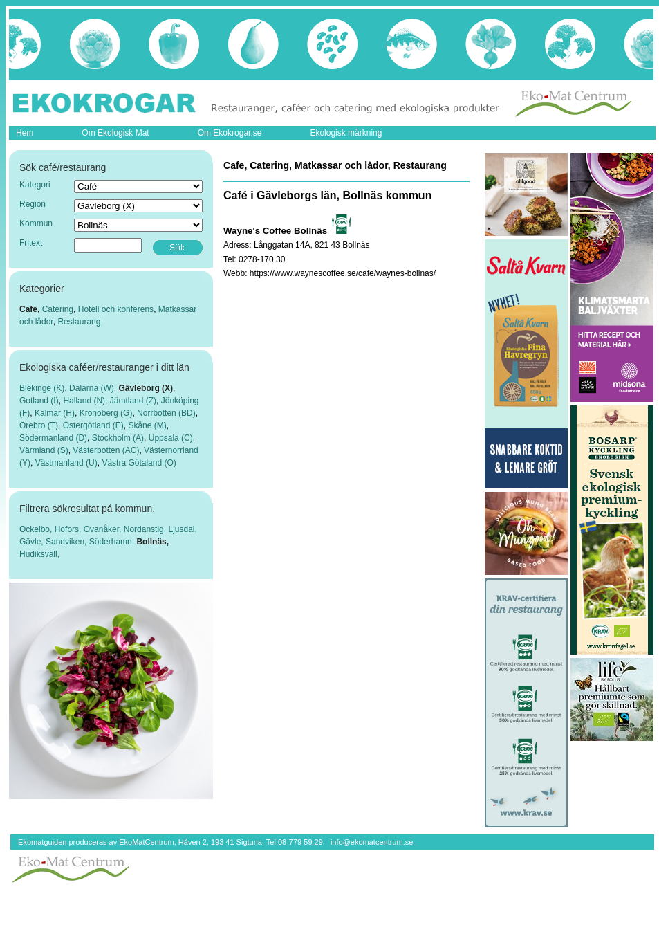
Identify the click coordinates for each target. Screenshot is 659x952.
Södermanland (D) (53, 438)
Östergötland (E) (93, 425)
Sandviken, (67, 542)
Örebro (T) (38, 425)
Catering (57, 309)
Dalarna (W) (91, 388)
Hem (24, 133)
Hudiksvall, (39, 554)
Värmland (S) (43, 450)
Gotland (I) (39, 400)
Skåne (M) (147, 425)
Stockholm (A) (118, 438)
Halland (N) (84, 400)
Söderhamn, (113, 542)
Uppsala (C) (171, 438)
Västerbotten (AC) (106, 450)
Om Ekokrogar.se (230, 133)
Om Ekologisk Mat (115, 133)
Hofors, (69, 529)
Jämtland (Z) (133, 400)
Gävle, (32, 542)
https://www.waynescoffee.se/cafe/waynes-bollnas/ (343, 273)
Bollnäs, (152, 542)
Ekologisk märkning (346, 133)
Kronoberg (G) (106, 413)
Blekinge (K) (41, 388)
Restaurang (78, 322)
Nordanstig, (146, 529)
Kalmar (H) (55, 413)
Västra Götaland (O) (139, 463)
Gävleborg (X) (145, 388)
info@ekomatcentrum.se (372, 842)
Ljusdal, (182, 529)
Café (28, 309)
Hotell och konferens (116, 309)
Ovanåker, (104, 529)
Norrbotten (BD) (166, 413)
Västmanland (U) (66, 463)
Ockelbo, (37, 529)
